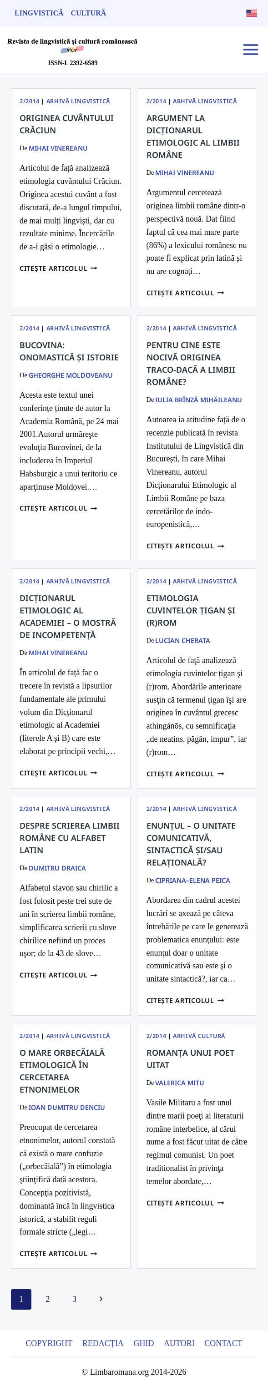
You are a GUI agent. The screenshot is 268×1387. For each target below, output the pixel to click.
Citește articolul (58, 268)
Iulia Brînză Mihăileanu (198, 399)
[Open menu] (250, 49)
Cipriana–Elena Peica (192, 880)
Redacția (103, 1343)
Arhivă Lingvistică (78, 101)
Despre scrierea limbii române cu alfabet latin (70, 837)
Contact (223, 1343)
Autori (179, 1343)
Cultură (88, 13)
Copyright (48, 1343)
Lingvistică (39, 13)
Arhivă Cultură (199, 1036)
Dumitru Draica (57, 868)
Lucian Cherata (182, 640)
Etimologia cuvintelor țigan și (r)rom (191, 610)
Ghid (143, 1343)
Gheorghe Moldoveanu (71, 375)
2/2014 (30, 101)
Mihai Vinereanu (58, 148)
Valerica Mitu (179, 1082)
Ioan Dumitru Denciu (67, 1107)
